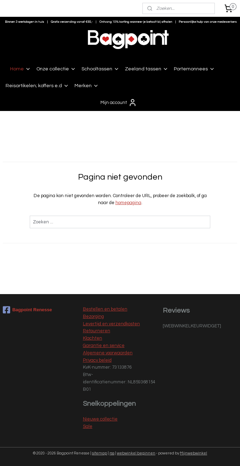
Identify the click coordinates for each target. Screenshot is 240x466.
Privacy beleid (97, 360)
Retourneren (96, 330)
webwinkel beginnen (136, 453)
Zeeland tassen (146, 69)
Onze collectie (56, 69)
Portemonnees (194, 69)
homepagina (128, 203)
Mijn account (118, 102)
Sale (87, 426)
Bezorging (93, 316)
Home (20, 69)
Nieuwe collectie (100, 419)
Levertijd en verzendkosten (111, 323)
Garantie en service (104, 345)
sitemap (99, 453)
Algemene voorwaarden (108, 352)
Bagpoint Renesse (27, 310)
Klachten (92, 338)
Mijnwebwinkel (193, 453)
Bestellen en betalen (105, 309)
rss (112, 453)
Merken (87, 86)
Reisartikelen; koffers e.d (37, 86)
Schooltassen (100, 69)
